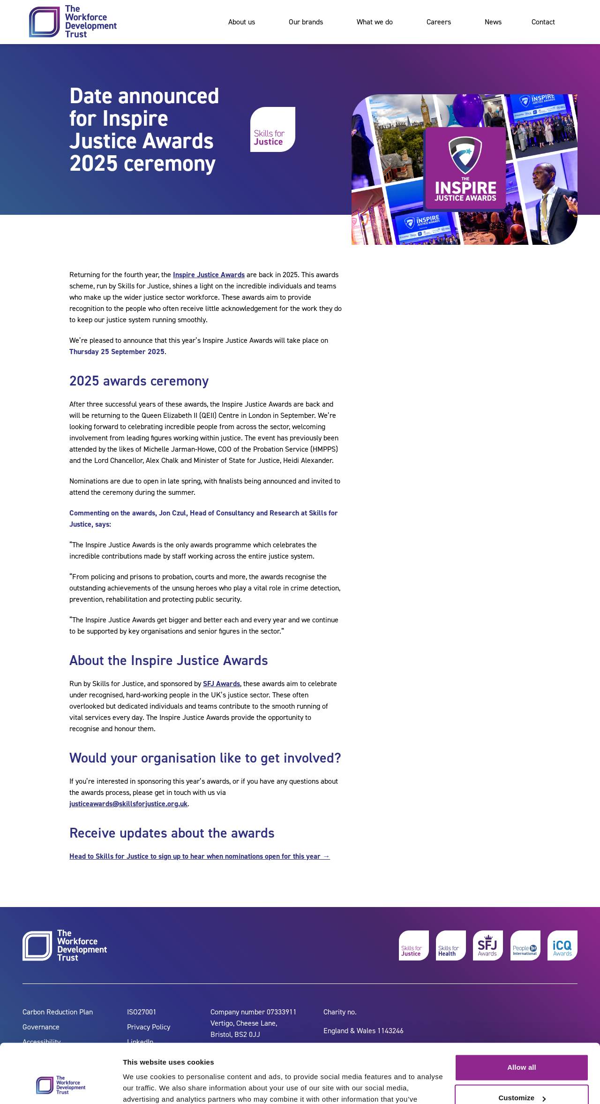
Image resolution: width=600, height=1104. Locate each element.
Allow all (521, 1017)
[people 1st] (525, 945)
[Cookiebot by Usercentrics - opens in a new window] (61, 1086)
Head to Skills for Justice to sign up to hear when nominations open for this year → (199, 856)
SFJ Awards (221, 683)
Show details (144, 1085)
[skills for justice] (414, 945)
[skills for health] (451, 945)
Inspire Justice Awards (209, 275)
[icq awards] (563, 945)
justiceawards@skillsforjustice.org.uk (128, 804)
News (493, 22)
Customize (522, 1047)
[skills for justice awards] (488, 945)
